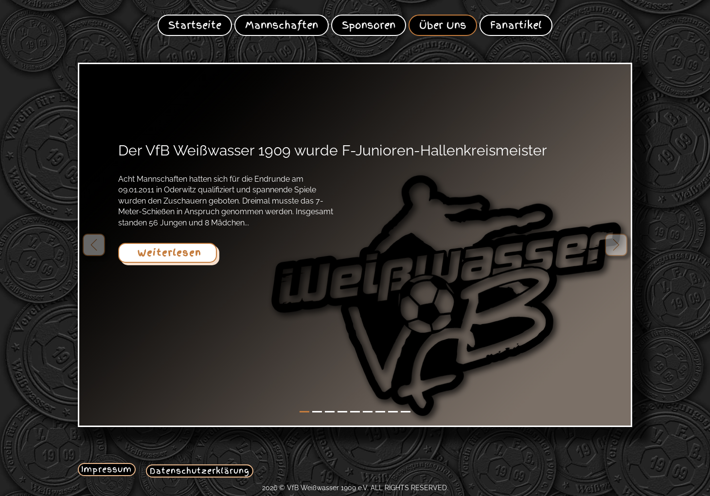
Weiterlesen (167, 252)
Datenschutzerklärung (199, 471)
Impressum (106, 469)
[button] (94, 245)
